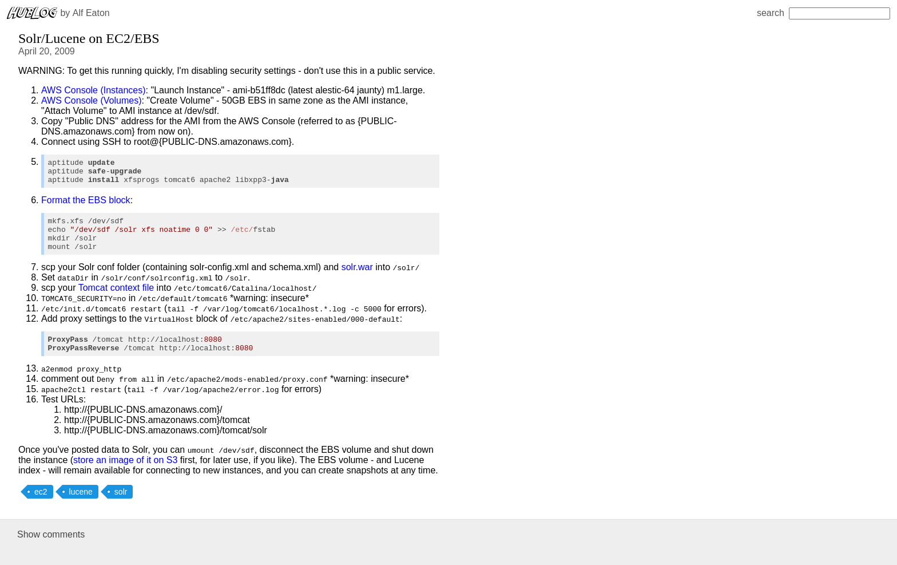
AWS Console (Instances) (93, 90)
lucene (81, 507)
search (823, 13)
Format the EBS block (85, 205)
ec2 (40, 507)
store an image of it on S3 (125, 475)
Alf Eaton (91, 13)
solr (121, 507)
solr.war (357, 279)
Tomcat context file (116, 300)
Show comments (51, 550)
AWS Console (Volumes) (91, 100)
